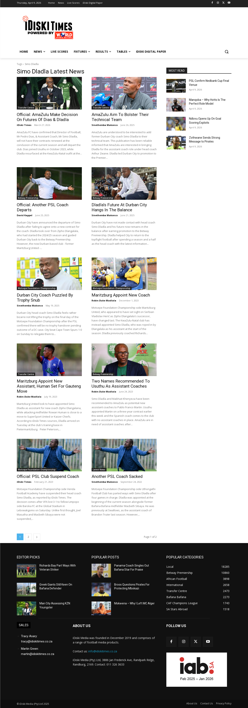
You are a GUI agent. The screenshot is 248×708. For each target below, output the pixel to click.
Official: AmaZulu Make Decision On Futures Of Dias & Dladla (47, 117)
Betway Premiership (28, 198)
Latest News (99, 469)
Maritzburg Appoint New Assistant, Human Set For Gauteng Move (49, 386)
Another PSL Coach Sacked (117, 476)
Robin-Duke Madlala (104, 300)
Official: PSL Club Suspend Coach (48, 476)
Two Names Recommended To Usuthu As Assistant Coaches (121, 384)
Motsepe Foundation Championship (37, 288)
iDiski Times (24, 125)
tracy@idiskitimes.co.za (36, 641)
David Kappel (24, 215)
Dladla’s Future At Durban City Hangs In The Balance (119, 207)
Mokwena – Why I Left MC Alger (134, 603)
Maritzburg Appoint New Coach (121, 295)
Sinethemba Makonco (105, 125)
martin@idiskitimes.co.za (37, 654)
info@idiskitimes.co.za (102, 651)
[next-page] (36, 537)
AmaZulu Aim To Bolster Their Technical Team (120, 117)
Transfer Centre (26, 107)
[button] (226, 51)
